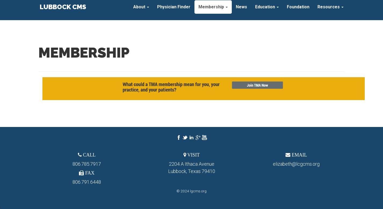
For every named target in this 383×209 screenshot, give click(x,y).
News (241, 10)
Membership (213, 10)
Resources (330, 10)
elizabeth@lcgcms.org (296, 164)
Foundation (298, 10)
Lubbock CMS (62, 11)
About (141, 10)
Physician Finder (173, 10)
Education (267, 10)
